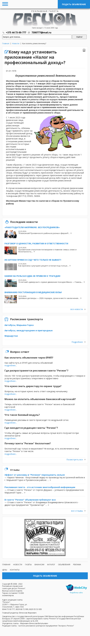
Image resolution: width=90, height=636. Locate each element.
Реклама (77, 564)
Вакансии (39, 564)
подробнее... (11, 365)
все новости (77, 309)
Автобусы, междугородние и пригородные (29, 330)
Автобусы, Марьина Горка (19, 325)
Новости (15, 43)
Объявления (64, 564)
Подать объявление (74, 4)
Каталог (51, 564)
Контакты (14, 570)
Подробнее (77, 342)
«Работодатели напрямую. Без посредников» (32, 227)
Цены (4, 570)
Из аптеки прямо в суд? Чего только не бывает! (33, 259)
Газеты (28, 564)
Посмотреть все (74, 459)
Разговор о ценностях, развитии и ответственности (36, 243)
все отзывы (77, 511)
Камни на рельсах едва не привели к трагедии (32, 276)
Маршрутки (11, 335)
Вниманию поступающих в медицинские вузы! (33, 292)
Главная (5, 43)
